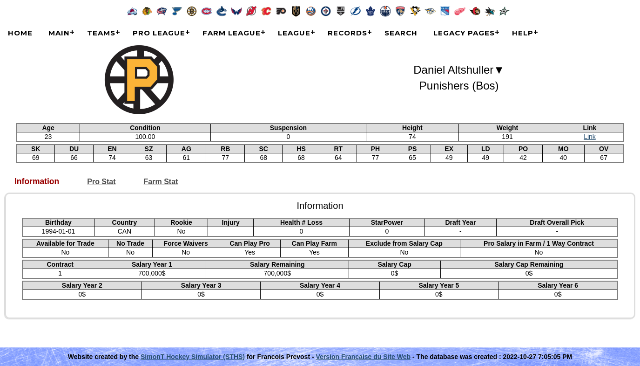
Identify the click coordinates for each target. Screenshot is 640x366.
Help (522, 32)
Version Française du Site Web (363, 356)
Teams (101, 32)
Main (59, 32)
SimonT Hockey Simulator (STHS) (193, 356)
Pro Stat (101, 182)
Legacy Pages (464, 32)
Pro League (159, 32)
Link (590, 136)
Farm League (231, 32)
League (294, 32)
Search (401, 32)
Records (347, 32)
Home (20, 32)
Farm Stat (161, 182)
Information (36, 182)
